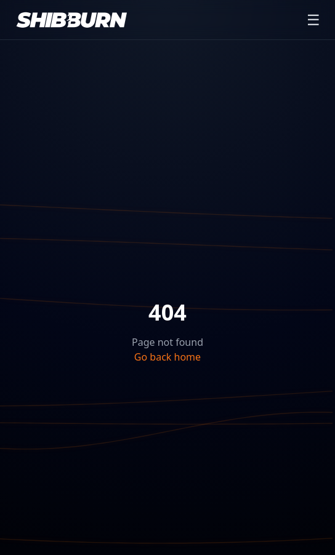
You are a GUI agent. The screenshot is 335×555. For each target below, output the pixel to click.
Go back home (167, 357)
